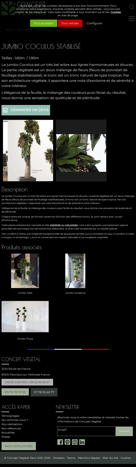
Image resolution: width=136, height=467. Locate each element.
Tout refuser (70, 23)
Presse (6, 436)
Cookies (116, 12)
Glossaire (59, 457)
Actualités (8, 432)
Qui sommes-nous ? (15, 419)
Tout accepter (43, 23)
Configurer (95, 23)
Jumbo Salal (25, 292)
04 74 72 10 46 (15, 392)
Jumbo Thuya (25, 338)
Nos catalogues (19, 446)
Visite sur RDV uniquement (27, 382)
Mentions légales (89, 457)
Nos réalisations (12, 424)
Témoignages (10, 415)
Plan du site (110, 457)
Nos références (11, 428)
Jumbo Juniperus (75, 292)
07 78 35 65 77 (44, 392)
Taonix (71, 457)
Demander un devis (25, 110)
